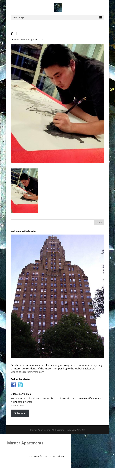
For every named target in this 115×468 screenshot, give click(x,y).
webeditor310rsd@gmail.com (27, 371)
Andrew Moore (21, 39)
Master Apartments (25, 443)
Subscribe (20, 413)
